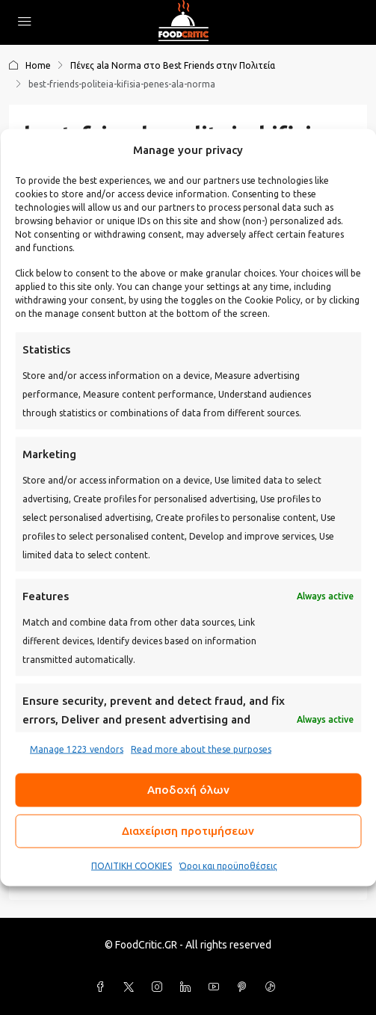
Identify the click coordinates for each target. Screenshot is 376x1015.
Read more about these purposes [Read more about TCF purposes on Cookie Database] (201, 748)
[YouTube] (217, 987)
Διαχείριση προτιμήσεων (188, 830)
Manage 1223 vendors (76, 748)
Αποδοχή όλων (188, 789)
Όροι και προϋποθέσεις (228, 865)
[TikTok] (273, 987)
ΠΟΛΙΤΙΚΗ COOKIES (131, 865)
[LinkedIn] (188, 987)
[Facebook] (103, 987)
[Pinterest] (245, 987)
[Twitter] (131, 987)
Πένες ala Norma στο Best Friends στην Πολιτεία (172, 65)
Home (38, 65)
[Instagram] (160, 987)
